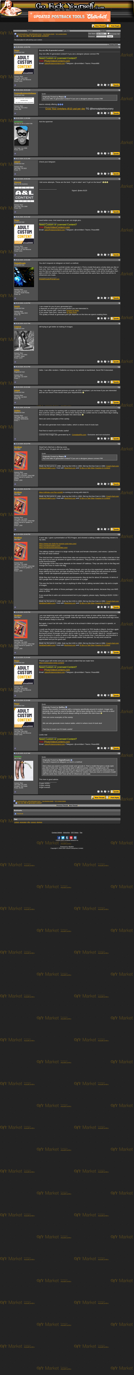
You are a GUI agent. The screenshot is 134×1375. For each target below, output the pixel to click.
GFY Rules (66, 31)
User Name (92, 33)
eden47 (17, 162)
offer (28, 822)
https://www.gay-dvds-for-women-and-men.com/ (57, 544)
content (16, 822)
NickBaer (18, 447)
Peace (16, 50)
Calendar (103, 31)
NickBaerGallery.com (47, 468)
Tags (15, 819)
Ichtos (16, 370)
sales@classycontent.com (54, 63)
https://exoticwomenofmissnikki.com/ (53, 548)
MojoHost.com (70, 468)
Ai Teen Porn (72, 312)
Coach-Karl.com (112, 466)
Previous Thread (62, 805)
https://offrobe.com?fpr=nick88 (51, 492)
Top (81, 832)
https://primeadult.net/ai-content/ (51, 663)
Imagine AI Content (102, 468)
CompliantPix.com (79, 435)
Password (91, 36)
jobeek (17, 390)
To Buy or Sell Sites (87, 468)
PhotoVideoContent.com (57, 61)
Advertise (66, 832)
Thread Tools (113, 44)
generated (23, 822)
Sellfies (17, 411)
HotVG (17, 306)
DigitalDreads (20, 263)
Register (30, 31)
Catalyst (17, 327)
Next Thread (73, 805)
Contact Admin (57, 832)
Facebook (20, 813)
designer (39, 822)
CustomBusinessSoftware (25, 93)
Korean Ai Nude (72, 310)
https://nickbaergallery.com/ (49, 546)
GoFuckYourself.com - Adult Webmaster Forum (29, 34)
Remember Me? (114, 34)
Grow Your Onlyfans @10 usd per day (65, 108)
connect (33, 822)
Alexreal (17, 182)
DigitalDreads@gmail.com (49, 279)
